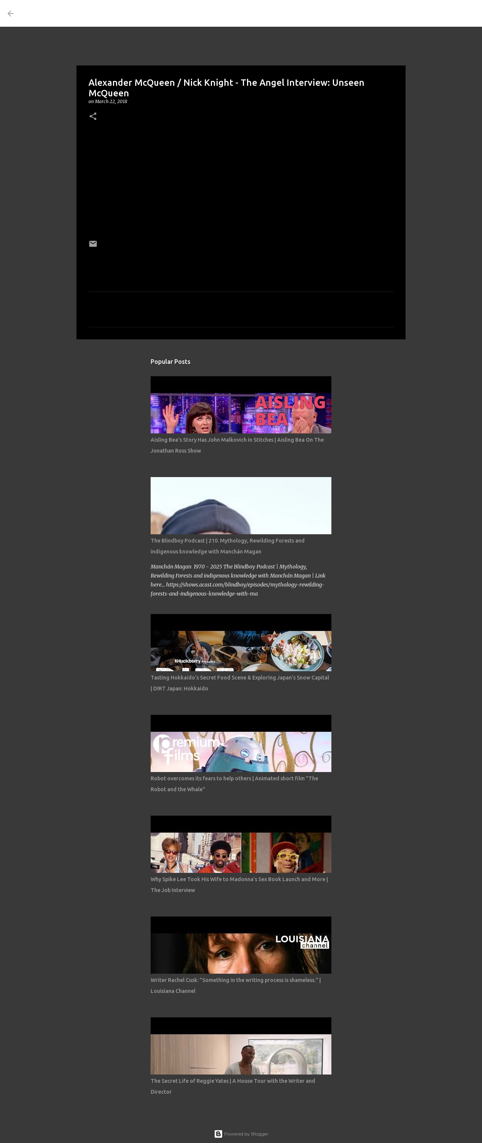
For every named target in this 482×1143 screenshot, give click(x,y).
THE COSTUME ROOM (89, 13)
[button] (93, 117)
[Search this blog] (436, 14)
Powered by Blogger (241, 1134)
